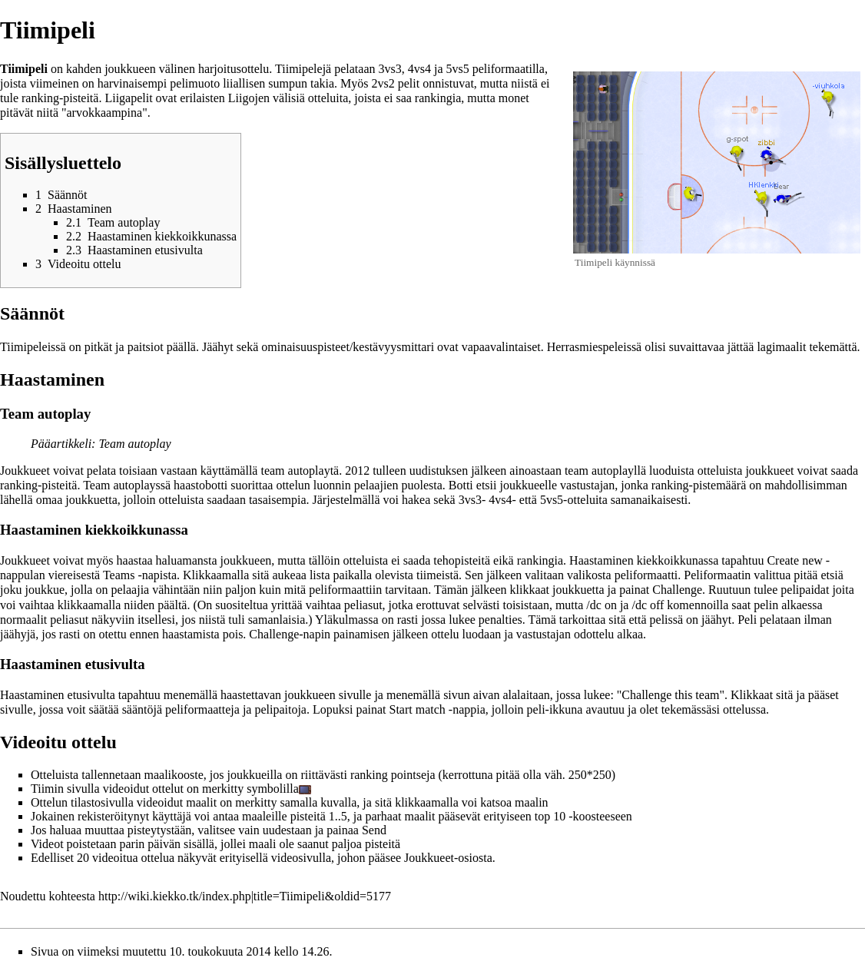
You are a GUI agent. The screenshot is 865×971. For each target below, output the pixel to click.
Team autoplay (134, 443)
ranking (40, 97)
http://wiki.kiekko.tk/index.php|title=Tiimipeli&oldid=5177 (244, 896)
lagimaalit (781, 346)
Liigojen (249, 97)
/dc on (601, 604)
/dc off (647, 604)
